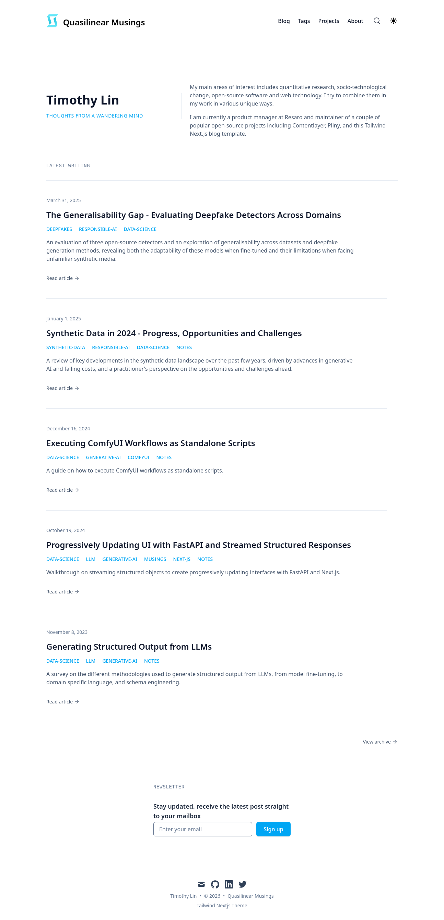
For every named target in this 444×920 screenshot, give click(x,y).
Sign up (273, 829)
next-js (182, 559)
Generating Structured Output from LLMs (129, 646)
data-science (140, 229)
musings (155, 559)
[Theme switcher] (393, 21)
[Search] (377, 21)
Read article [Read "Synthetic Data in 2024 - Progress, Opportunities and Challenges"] (63, 388)
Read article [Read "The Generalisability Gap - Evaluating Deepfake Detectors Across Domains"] (63, 278)
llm (91, 559)
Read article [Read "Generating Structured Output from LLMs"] (63, 701)
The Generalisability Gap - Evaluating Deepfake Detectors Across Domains (193, 214)
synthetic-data (65, 347)
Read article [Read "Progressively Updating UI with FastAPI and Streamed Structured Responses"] (63, 591)
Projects (328, 20)
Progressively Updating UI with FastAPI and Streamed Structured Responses (198, 544)
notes (184, 347)
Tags (304, 20)
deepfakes (59, 229)
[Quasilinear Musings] (95, 21)
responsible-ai (98, 229)
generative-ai (103, 457)
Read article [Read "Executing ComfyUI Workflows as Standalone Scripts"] (63, 490)
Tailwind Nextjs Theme (222, 905)
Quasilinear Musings (250, 896)
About (355, 20)
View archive (380, 741)
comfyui (138, 457)
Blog (284, 20)
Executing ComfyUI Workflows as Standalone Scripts (150, 443)
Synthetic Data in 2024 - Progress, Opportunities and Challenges (174, 333)
